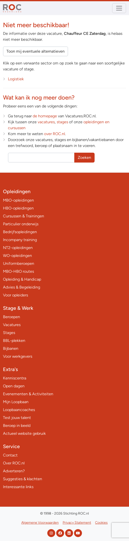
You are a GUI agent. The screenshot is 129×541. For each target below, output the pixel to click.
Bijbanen (10, 348)
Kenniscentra (14, 378)
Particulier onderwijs (20, 224)
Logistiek (16, 79)
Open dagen (14, 386)
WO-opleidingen (17, 255)
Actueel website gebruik (24, 433)
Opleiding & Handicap (22, 279)
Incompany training (20, 239)
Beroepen (11, 316)
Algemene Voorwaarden (40, 522)
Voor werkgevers (17, 356)
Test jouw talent (17, 417)
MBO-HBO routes (18, 271)
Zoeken (84, 157)
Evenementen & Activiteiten (28, 394)
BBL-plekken (14, 340)
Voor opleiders (15, 295)
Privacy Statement (77, 522)
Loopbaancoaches (19, 409)
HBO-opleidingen (18, 208)
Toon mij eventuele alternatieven (35, 51)
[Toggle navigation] (119, 8)
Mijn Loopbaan (15, 401)
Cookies (101, 522)
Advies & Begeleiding (21, 287)
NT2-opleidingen (18, 247)
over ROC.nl (54, 133)
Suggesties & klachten (22, 479)
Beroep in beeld (16, 425)
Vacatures (12, 324)
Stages (9, 332)
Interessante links (18, 486)
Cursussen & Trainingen (23, 216)
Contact (10, 455)
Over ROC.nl (14, 463)
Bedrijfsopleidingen (20, 231)
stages (62, 122)
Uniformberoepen (18, 263)
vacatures (46, 122)
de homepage (45, 116)
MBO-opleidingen (18, 200)
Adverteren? (14, 471)
